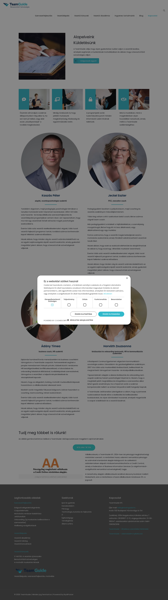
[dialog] (84, 300)
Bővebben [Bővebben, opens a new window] (108, 293)
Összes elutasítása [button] (82, 314)
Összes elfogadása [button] (111, 314)
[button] (80, 320)
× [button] (127, 278)
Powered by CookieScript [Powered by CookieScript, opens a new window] (55, 320)
